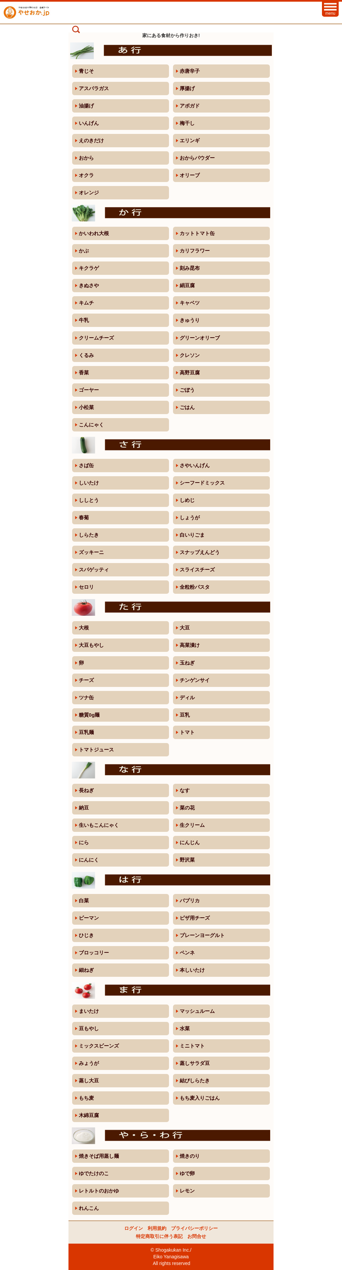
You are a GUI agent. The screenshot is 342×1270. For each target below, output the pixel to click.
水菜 (185, 1028)
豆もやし (89, 1028)
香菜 (84, 372)
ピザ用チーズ (195, 918)
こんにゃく (91, 424)
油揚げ (86, 106)
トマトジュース (96, 749)
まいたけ (89, 1011)
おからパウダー (197, 158)
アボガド (190, 106)
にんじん (190, 842)
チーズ (86, 680)
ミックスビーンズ (99, 1046)
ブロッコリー (94, 952)
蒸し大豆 (89, 1080)
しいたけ (89, 483)
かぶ (84, 250)
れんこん (89, 1208)
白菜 (84, 900)
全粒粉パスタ (195, 587)
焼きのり (190, 1156)
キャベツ (190, 303)
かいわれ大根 (94, 233)
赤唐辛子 (190, 71)
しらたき (89, 535)
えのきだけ (91, 140)
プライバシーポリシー (194, 1228)
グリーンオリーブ (200, 338)
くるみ (86, 355)
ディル (187, 697)
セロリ (86, 587)
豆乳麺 (86, 732)
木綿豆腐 (89, 1115)
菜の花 (187, 807)
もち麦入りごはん (200, 1098)
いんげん (89, 123)
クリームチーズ (96, 338)
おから (86, 158)
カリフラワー (195, 250)
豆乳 (185, 715)
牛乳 (84, 320)
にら (84, 842)
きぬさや (89, 285)
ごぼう (187, 390)
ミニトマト (192, 1046)
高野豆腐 (190, 372)
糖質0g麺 (89, 715)
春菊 (84, 517)
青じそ (86, 71)
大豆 (185, 627)
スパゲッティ (94, 569)
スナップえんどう (200, 552)
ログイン (133, 1228)
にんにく (89, 860)
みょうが (89, 1063)
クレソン (190, 355)
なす (185, 790)
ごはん (187, 407)
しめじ (187, 500)
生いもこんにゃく (99, 825)
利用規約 (157, 1228)
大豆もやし (91, 645)
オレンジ (89, 192)
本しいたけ (192, 970)
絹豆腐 (187, 285)
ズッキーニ (91, 552)
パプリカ (190, 900)
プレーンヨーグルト (202, 935)
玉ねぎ (187, 663)
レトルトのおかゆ (99, 1191)
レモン (187, 1191)
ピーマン (89, 918)
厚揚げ (187, 88)
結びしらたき (195, 1080)
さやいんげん (195, 465)
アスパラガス (94, 88)
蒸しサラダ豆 (195, 1063)
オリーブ (190, 175)
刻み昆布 (190, 268)
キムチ (86, 303)
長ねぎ (86, 790)
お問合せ (196, 1236)
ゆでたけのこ (94, 1173)
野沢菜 (187, 860)
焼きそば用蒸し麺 (99, 1156)
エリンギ (190, 140)
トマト (187, 732)
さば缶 (86, 465)
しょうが (190, 517)
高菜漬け (190, 645)
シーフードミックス (202, 483)
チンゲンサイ (195, 680)
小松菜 (86, 407)
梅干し (187, 123)
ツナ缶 (86, 697)
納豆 (84, 807)
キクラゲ (89, 268)
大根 (84, 627)
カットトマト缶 (197, 233)
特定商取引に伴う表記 (159, 1236)
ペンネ (187, 952)
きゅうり (190, 320)
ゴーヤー (89, 390)
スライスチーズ (197, 569)
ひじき (86, 935)
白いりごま (192, 535)
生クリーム (192, 825)
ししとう (89, 500)
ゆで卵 (187, 1173)
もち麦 (86, 1098)
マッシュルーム (197, 1011)
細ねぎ (86, 970)
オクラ (86, 175)
